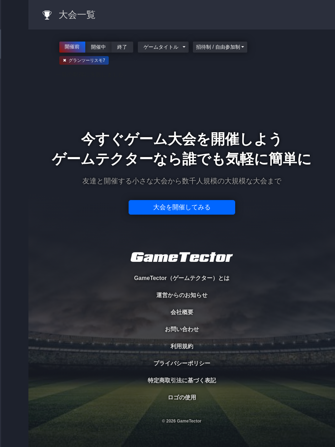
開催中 (98, 46)
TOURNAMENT (14, 50)
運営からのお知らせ (181, 295)
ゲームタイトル (161, 47)
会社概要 (182, 312)
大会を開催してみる (182, 207)
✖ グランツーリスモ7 (84, 60)
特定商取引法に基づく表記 (182, 380)
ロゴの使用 (182, 397)
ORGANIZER (14, 108)
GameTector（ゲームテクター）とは (181, 278)
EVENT (14, 166)
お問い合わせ (182, 329)
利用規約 (182, 346)
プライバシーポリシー (181, 363)
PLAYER (14, 79)
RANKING (14, 137)
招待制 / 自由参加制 (218, 47)
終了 (122, 46)
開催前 (72, 46)
